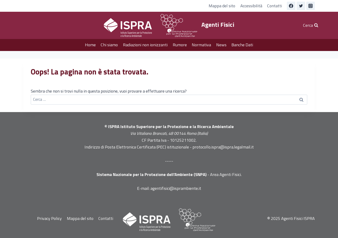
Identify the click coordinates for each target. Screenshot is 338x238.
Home (90, 45)
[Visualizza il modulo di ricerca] (310, 25)
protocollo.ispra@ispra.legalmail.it (223, 147)
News (221, 45)
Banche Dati (242, 45)
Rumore (180, 45)
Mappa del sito (222, 6)
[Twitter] (301, 6)
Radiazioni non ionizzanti (145, 45)
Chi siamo (109, 45)
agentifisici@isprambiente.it (175, 188)
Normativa (201, 45)
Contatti (274, 6)
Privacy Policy (49, 218)
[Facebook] (291, 6)
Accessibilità (251, 6)
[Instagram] (310, 6)
